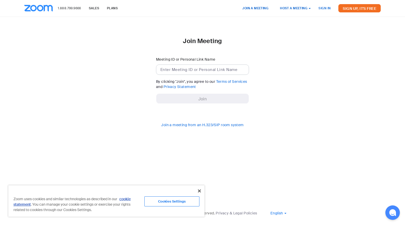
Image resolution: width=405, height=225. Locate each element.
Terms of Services (231, 81)
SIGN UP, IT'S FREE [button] (359, 8)
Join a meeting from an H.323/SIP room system (202, 125)
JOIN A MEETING (255, 8)
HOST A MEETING (295, 8)
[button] (278, 213)
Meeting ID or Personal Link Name (185, 59)
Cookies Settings (172, 201)
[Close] (199, 190)
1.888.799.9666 (69, 8)
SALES (94, 8)
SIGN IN (324, 8)
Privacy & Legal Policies (236, 213)
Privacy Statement (179, 86)
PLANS (112, 8)
